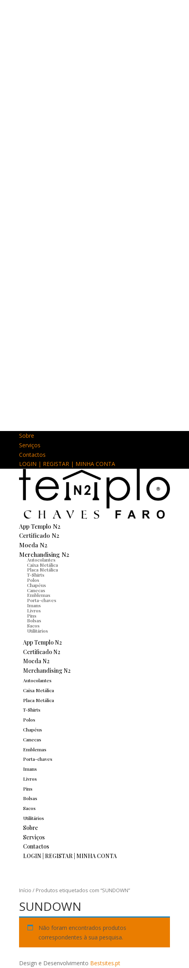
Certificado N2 (39, 535)
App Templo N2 (39, 526)
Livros (34, 610)
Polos (33, 580)
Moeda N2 (33, 545)
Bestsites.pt (105, 963)
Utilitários (37, 630)
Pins (28, 788)
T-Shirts (31, 709)
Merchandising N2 (44, 554)
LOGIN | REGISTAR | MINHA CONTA (67, 464)
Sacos (29, 808)
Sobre (26, 435)
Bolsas (30, 798)
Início (25, 890)
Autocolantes (41, 559)
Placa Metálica (38, 700)
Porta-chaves (41, 600)
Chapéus (36, 585)
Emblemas (34, 749)
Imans (34, 605)
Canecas (32, 739)
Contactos (32, 454)
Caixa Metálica (38, 690)
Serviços (29, 445)
